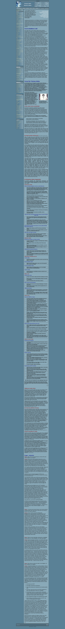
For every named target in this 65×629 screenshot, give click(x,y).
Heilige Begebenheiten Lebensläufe (19, 48)
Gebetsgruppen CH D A (19, 83)
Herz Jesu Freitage (18, 69)
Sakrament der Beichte (19, 16)
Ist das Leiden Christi (28, 106)
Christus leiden (35, 81)
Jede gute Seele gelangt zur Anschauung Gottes (19, 40)
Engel (27, 135)
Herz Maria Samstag (18, 70)
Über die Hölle (18, 42)
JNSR (17, 101)
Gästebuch (17, 126)
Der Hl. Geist (17, 30)
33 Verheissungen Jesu (19, 68)
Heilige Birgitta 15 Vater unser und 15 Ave (19, 77)
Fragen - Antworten (45, 17)
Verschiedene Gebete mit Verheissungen (19, 80)
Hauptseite (17, 12)
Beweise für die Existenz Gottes (19, 14)
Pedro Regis (17, 102)
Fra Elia (17, 56)
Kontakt (17, 125)
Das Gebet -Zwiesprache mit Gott (19, 37)
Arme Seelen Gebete (18, 92)
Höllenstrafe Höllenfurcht (19, 43)
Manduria (17, 57)
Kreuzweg (17, 91)
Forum (17, 127)
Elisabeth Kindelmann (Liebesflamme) (18, 114)
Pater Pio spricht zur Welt (19, 49)
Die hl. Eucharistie (18, 25)
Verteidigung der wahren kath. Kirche (19, 10)
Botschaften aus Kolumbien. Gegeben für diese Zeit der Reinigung (19, 100)
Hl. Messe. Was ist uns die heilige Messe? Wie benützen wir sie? (19, 24)
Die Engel (17, 33)
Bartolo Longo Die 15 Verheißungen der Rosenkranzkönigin (18, 73)
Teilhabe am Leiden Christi (45, 14)
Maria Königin (18, 31)
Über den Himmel (18, 41)
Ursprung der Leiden (45, 13)
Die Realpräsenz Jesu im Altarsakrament (19, 26)
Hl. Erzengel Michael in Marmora (19, 110)
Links (17, 128)
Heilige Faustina (18, 78)
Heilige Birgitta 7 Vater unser (18, 75)
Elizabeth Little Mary (18, 105)
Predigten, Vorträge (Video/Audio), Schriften (19, 58)
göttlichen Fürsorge (35, 407)
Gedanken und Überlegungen (19, 50)
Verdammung (17, 44)
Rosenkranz (17, 90)
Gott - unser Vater (18, 28)
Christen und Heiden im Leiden (44, 16)
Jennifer (17, 103)
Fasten (17, 38)
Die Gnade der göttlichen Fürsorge (44, 15)
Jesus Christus (18, 29)
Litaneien (17, 89)
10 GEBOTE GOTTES (19, 15)
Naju (16, 104)
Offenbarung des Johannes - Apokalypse (19, 60)
